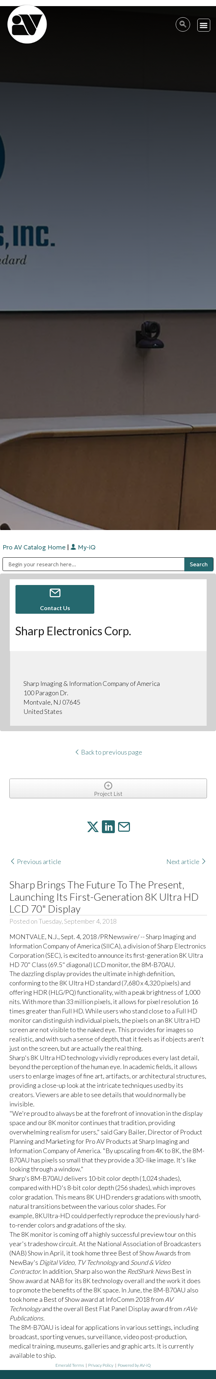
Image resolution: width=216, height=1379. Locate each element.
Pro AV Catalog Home (35, 547)
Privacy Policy (100, 1365)
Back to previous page (108, 752)
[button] (204, 25)
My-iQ (82, 547)
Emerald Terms (69, 1365)
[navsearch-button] (183, 24)
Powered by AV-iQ (134, 1365)
